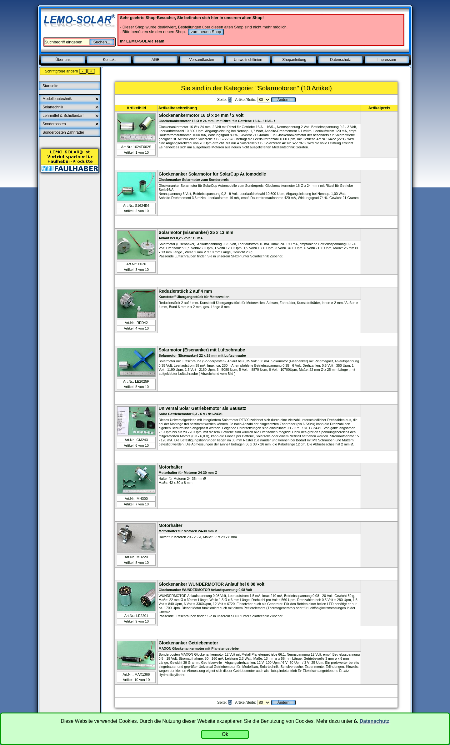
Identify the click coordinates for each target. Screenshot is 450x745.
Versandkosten (201, 59)
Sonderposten (54, 124)
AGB (155, 59)
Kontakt (109, 59)
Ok (225, 734)
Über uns (63, 59)
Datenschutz (340, 59)
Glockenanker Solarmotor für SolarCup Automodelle (212, 173)
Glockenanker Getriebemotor (188, 642)
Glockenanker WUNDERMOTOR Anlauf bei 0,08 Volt (212, 584)
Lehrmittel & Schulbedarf (62, 115)
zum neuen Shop (206, 31)
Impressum (387, 59)
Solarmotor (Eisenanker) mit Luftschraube (202, 349)
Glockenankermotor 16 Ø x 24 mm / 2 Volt (201, 115)
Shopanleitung (294, 59)
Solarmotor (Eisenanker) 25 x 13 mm (196, 232)
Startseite (50, 86)
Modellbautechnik (57, 99)
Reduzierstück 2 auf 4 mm (185, 291)
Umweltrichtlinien (248, 59)
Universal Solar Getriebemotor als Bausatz (202, 408)
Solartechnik (52, 107)
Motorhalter (170, 466)
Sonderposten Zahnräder (63, 132)
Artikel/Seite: (246, 99)
